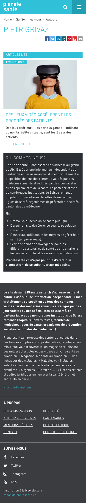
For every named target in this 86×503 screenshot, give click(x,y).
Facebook (14, 457)
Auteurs (51, 19)
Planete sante (11, 7)
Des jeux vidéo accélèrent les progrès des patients (38, 117)
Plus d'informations (17, 387)
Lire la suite (18, 144)
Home (7, 19)
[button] (47, 38)
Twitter (12, 465)
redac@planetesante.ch (19, 495)
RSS (10, 482)
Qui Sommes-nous (29, 19)
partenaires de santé (40, 248)
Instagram (14, 474)
